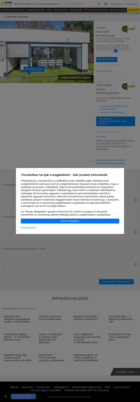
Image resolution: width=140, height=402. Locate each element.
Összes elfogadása (70, 221)
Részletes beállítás (28, 228)
